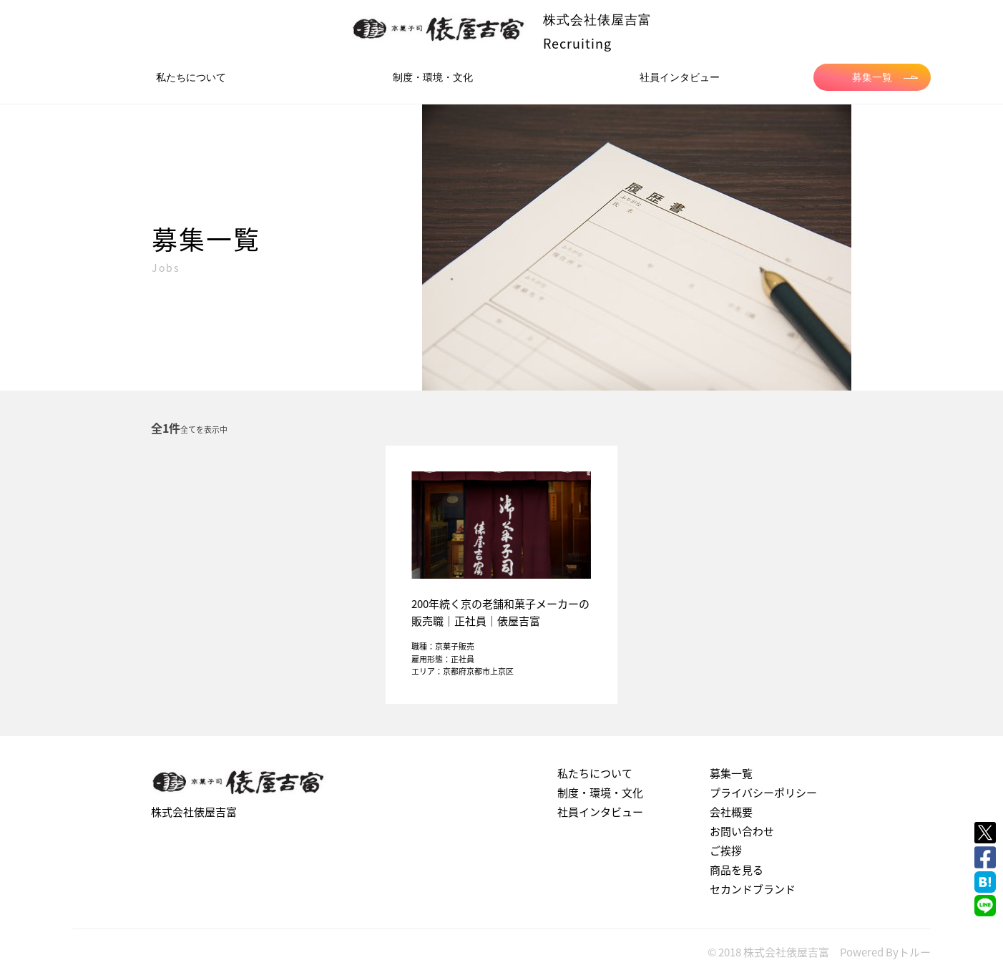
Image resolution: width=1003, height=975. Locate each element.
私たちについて (191, 77)
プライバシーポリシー (763, 792)
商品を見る (736, 870)
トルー (915, 952)
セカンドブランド (753, 889)
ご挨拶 (726, 850)
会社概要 (731, 812)
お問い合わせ (742, 831)
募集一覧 (885, 77)
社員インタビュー (680, 77)
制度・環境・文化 (433, 77)
